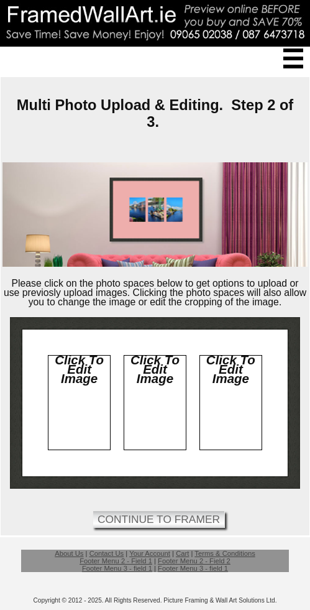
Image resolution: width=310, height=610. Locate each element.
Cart (182, 553)
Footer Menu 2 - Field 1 (116, 561)
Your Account (149, 553)
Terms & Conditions (224, 553)
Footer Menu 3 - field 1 (117, 568)
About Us (69, 553)
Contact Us (106, 553)
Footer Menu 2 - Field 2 (194, 561)
